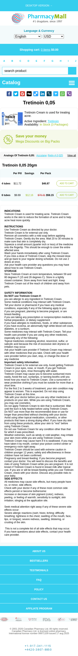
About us (39, 551)
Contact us (39, 599)
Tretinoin (53, 121)
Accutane (41, 155)
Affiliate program (39, 608)
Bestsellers (39, 560)
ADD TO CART (67, 183)
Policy (39, 589)
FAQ (39, 579)
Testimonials (39, 570)
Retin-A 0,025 (55, 155)
